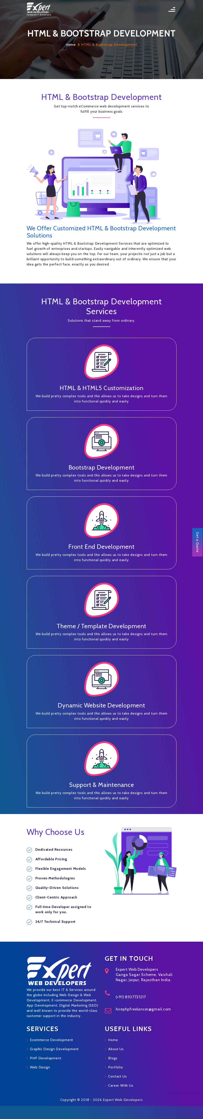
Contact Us (117, 1076)
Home (71, 45)
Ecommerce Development (51, 1040)
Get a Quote (198, 542)
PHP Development (45, 1058)
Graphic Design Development (54, 1049)
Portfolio (115, 1067)
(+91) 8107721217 (131, 997)
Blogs (112, 1058)
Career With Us (120, 1085)
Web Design (40, 1067)
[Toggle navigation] (172, 10)
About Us (116, 1049)
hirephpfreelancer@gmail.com (143, 1009)
